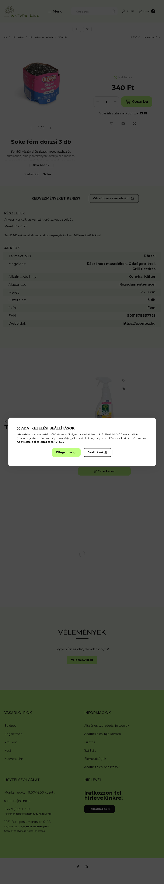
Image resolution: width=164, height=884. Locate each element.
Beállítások (97, 452)
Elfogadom (66, 452)
